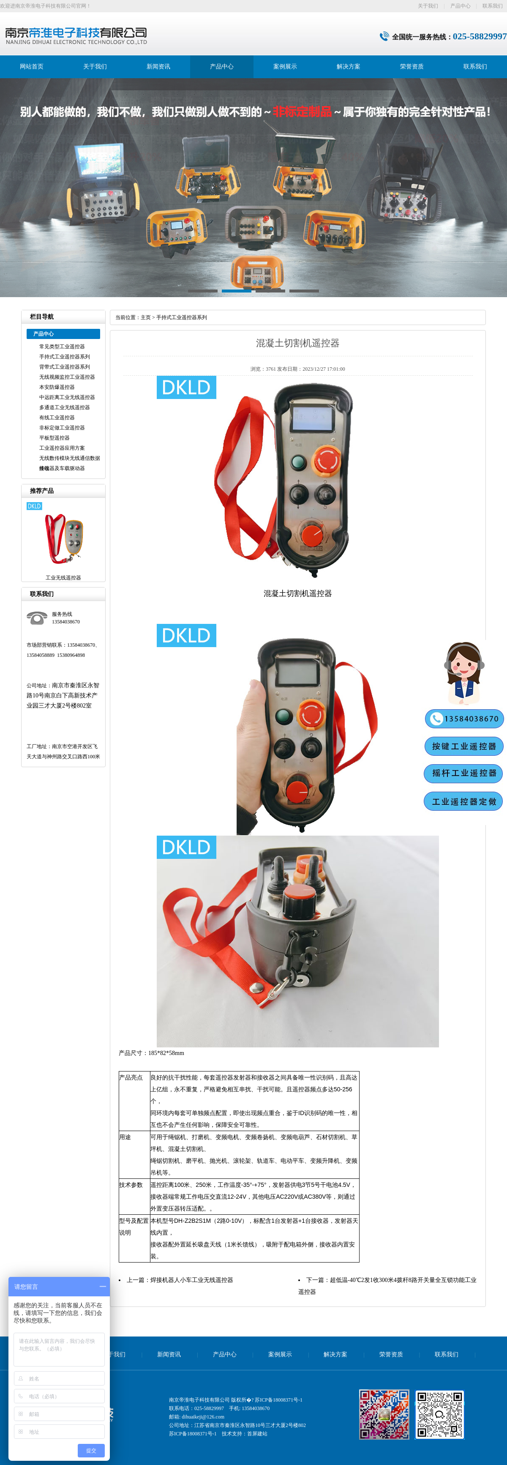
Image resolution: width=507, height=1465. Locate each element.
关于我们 (428, 6)
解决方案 (348, 66)
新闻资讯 (158, 66)
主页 (146, 317)
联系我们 (492, 6)
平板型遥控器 (54, 438)
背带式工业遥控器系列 (64, 367)
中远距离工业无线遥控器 (67, 397)
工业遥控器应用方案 (62, 448)
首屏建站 (257, 1434)
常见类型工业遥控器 (62, 347)
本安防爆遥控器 (57, 387)
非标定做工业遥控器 (62, 428)
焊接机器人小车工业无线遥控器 (191, 1280)
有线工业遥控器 (57, 418)
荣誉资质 (412, 66)
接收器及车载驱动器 (62, 468)
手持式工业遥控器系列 (64, 357)
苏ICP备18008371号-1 (279, 1400)
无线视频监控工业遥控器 (67, 377)
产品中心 (460, 6)
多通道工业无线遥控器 (64, 407)
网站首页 (32, 66)
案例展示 (285, 66)
